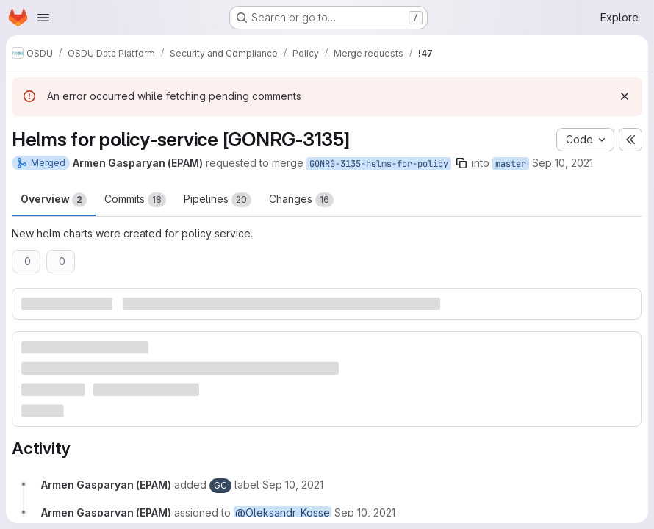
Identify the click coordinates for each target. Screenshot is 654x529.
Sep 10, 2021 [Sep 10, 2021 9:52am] (562, 162)
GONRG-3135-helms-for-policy (378, 164)
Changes (301, 199)
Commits (135, 199)
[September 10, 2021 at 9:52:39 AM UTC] (292, 484)
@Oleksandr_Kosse (282, 512)
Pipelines (217, 199)
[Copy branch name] (461, 163)
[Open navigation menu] (43, 17)
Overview (54, 199)
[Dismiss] (624, 96)
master (510, 164)
